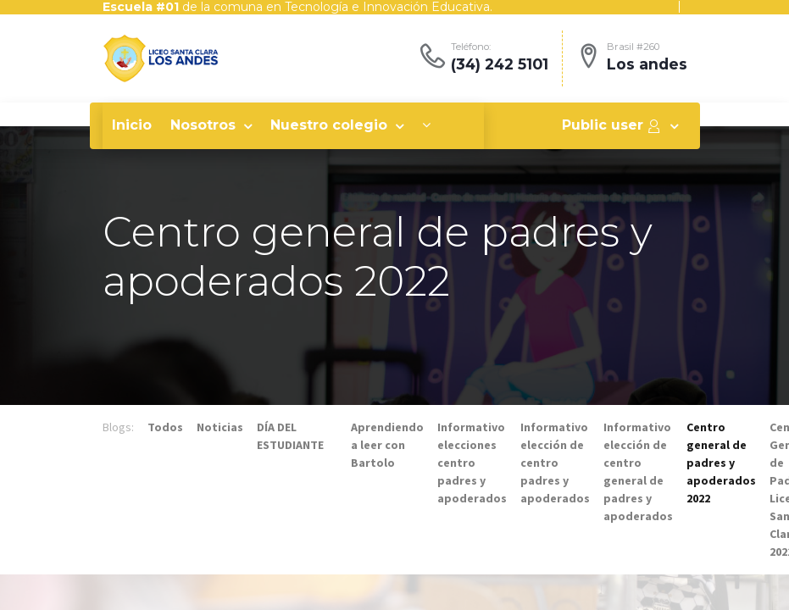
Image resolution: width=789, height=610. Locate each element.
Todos (165, 427)
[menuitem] (131, 125)
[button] (426, 125)
